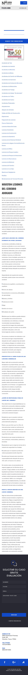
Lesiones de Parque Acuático (10, 152)
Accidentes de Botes (7, 73)
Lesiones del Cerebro (8, 165)
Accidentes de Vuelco (8, 100)
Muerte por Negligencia (8, 172)
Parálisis (4, 175)
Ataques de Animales (8, 110)
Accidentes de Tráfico (8, 96)
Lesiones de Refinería (8, 162)
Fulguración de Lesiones (9, 120)
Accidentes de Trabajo (8, 90)
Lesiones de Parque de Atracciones (12, 155)
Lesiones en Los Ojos (8, 169)
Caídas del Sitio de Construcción (11, 113)
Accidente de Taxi (7, 63)
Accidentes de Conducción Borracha (12, 83)
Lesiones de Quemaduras (9, 159)
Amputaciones (6, 106)
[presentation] (13, 608)
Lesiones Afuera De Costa (9, 126)
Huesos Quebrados (7, 123)
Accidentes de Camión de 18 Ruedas (12, 76)
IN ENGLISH (22, 8)
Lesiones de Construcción (9, 133)
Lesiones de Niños (7, 149)
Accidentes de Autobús (8, 66)
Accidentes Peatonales (8, 103)
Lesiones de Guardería (8, 136)
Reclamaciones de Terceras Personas (12, 179)
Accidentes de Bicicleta (8, 70)
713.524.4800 (5, 8)
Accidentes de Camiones (9, 80)
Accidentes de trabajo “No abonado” (12, 93)
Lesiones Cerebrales (8, 130)
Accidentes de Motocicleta (9, 86)
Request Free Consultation (14, 41)
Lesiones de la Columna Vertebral (11, 140)
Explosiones (5, 116)
